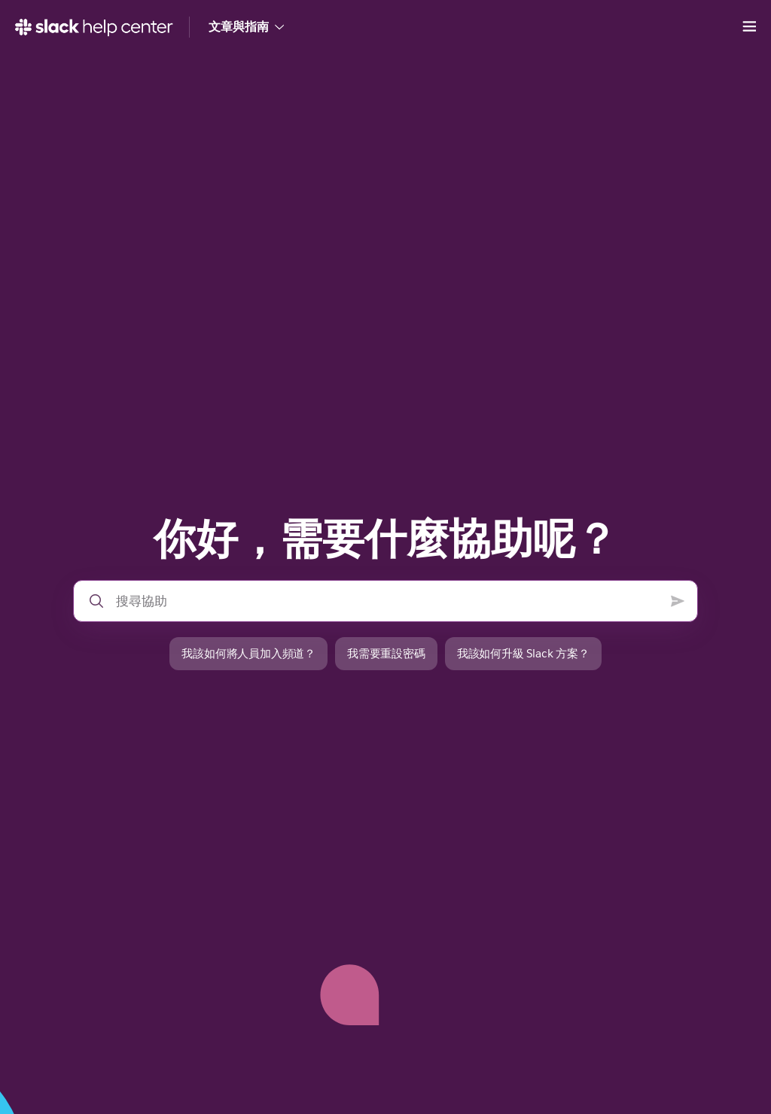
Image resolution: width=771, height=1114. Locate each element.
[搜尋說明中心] (387, 601)
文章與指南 (246, 27)
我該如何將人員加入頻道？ (248, 653)
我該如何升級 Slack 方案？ (523, 653)
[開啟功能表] (749, 27)
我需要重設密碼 (386, 653)
